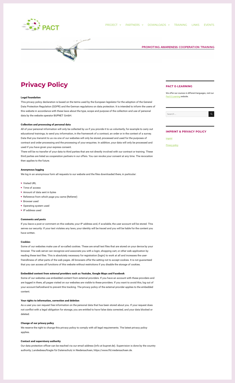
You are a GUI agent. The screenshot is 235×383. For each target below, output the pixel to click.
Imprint (169, 138)
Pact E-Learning (173, 96)
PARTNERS (133, 24)
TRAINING (180, 24)
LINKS (195, 24)
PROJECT (111, 24)
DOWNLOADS (157, 24)
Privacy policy (172, 145)
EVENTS (209, 24)
